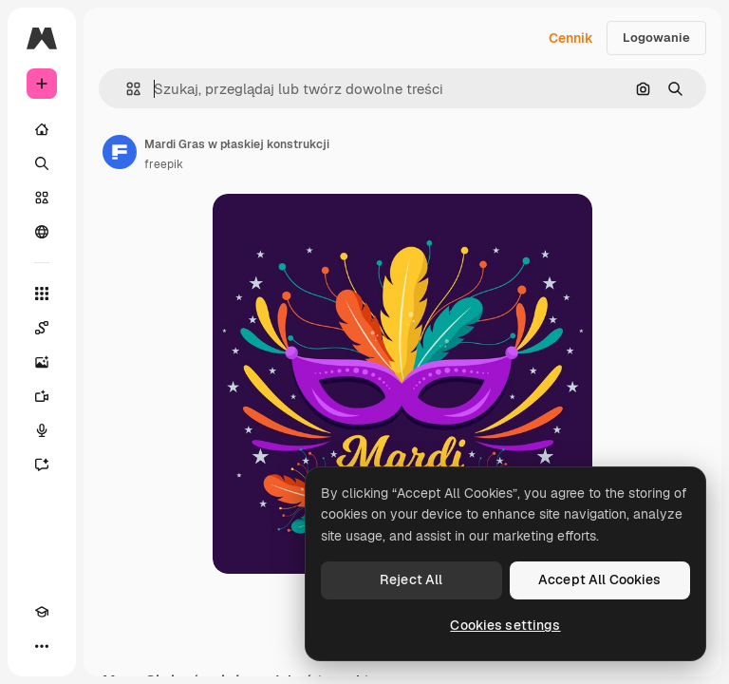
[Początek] (42, 129)
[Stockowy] (42, 197)
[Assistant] (42, 464)
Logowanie (656, 37)
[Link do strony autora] (120, 152)
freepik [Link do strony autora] (163, 164)
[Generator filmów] (42, 396)
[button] (126, 89)
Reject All (411, 579)
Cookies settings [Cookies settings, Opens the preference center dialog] (505, 625)
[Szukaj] (42, 163)
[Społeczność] (42, 232)
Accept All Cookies (600, 579)
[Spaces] (42, 328)
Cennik (571, 38)
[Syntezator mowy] (42, 430)
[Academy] (42, 612)
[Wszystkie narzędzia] (42, 293)
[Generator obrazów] (42, 362)
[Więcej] (42, 646)
